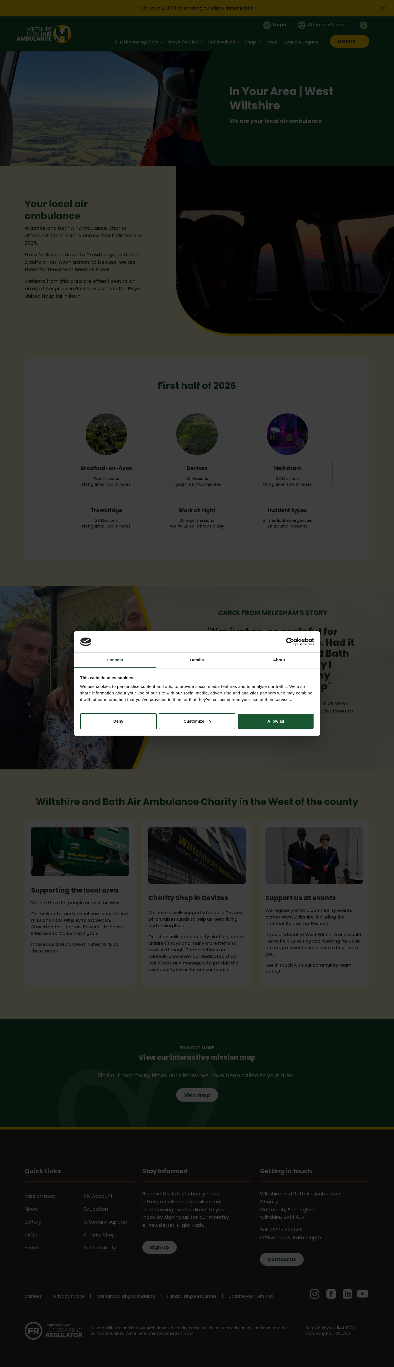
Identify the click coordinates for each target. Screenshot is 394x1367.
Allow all (275, 721)
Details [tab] (197, 660)
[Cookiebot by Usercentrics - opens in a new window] (290, 642)
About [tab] (279, 660)
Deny (118, 721)
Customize (197, 721)
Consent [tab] (115, 660)
